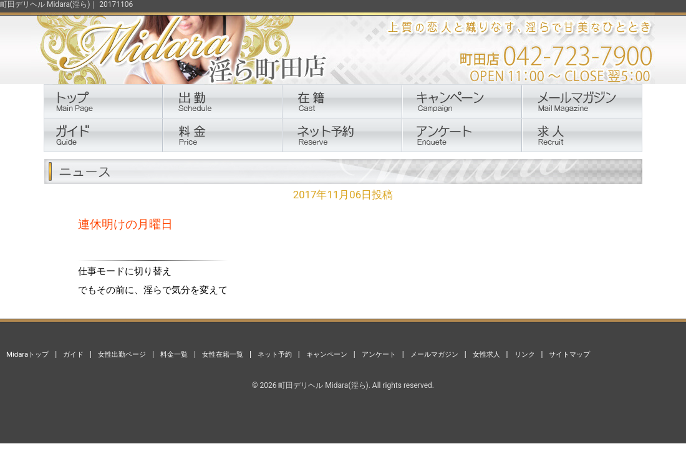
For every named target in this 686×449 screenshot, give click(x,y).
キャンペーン (326, 354)
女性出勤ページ (122, 354)
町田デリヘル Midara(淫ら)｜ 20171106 (66, 4)
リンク (524, 354)
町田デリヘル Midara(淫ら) (323, 385)
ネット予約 (275, 354)
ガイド (73, 354)
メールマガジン (434, 354)
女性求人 (486, 354)
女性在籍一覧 (222, 354)
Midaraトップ (27, 354)
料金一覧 (174, 354)
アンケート (379, 354)
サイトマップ (569, 354)
